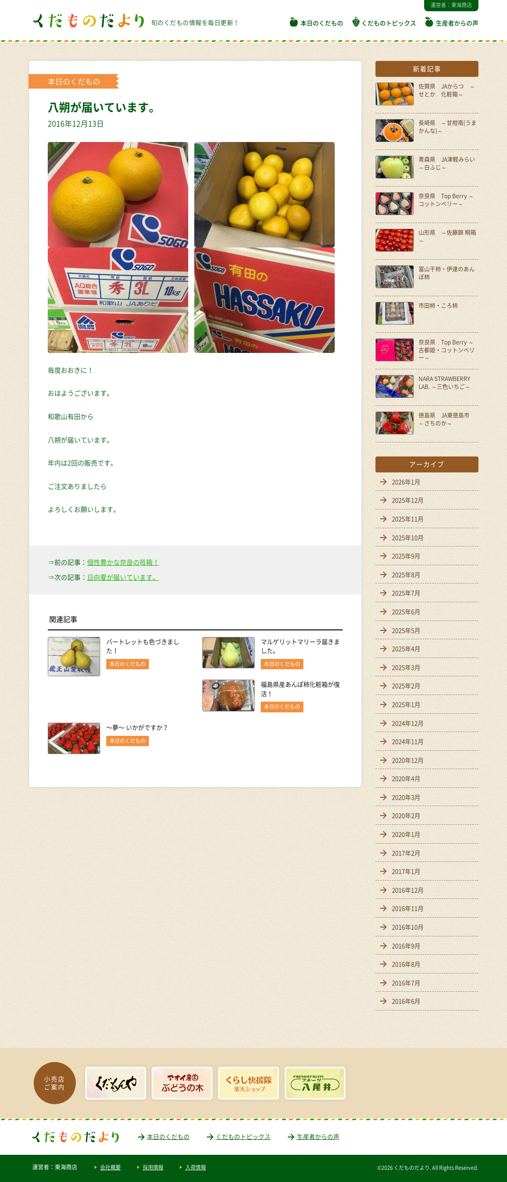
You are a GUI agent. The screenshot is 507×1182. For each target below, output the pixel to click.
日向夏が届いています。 (123, 577)
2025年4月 (406, 648)
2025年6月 (406, 611)
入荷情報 (195, 1167)
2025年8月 (406, 574)
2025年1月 (406, 704)
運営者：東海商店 (451, 5)
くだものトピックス (388, 22)
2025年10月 (408, 537)
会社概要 (110, 1167)
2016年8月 (406, 963)
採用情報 (153, 1167)
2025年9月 (406, 555)
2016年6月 (406, 1000)
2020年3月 (406, 797)
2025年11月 (408, 518)
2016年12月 (408, 889)
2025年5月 (406, 630)
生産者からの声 (457, 22)
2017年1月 (406, 871)
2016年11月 (408, 908)
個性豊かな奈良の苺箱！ (123, 562)
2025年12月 (408, 499)
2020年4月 (406, 778)
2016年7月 (406, 982)
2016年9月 (406, 945)
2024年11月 (408, 741)
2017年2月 (406, 852)
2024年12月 (408, 722)
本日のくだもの (322, 22)
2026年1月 (406, 481)
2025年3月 (406, 667)
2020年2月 (406, 815)
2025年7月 (406, 592)
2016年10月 (408, 926)
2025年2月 (406, 685)
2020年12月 (408, 760)
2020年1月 (406, 834)
